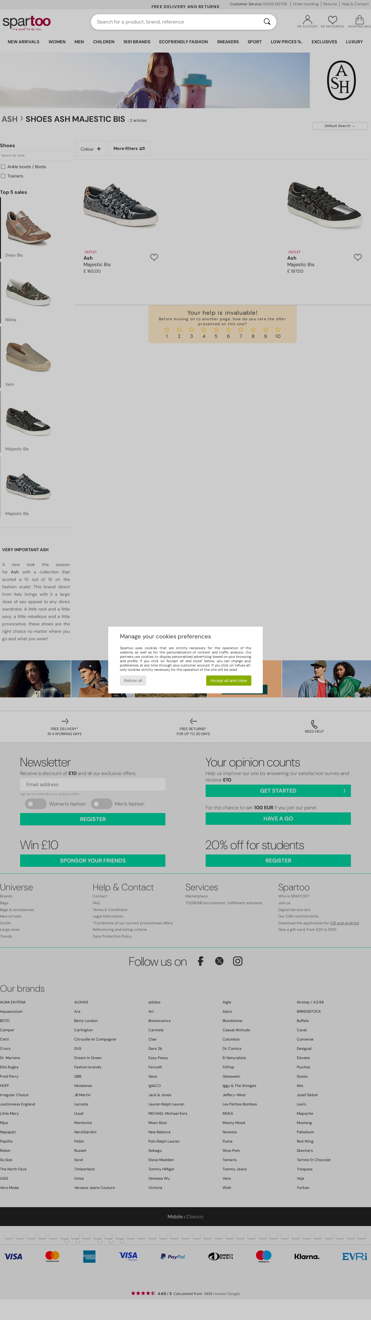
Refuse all (133, 680)
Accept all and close (229, 680)
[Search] (267, 22)
